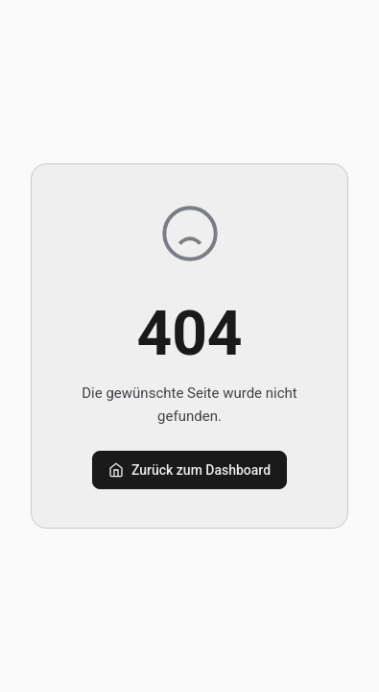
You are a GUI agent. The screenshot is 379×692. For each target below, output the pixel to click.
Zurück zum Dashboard (189, 470)
